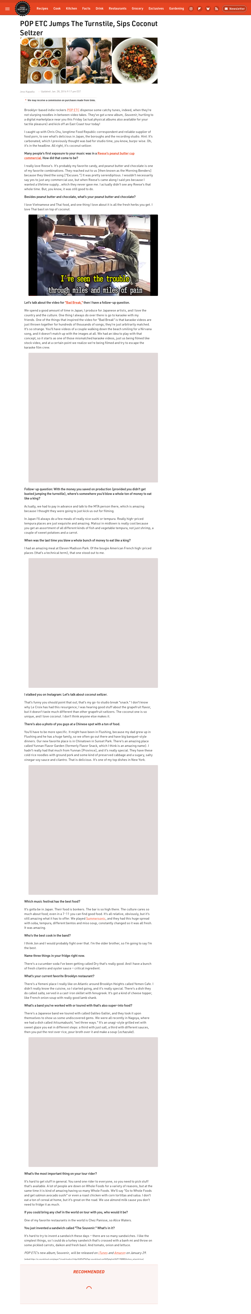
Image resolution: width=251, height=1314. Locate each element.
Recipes (42, 8)
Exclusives (156, 8)
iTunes (103, 1253)
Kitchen (71, 8)
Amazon (119, 1253)
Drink (99, 8)
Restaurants (117, 8)
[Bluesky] (208, 9)
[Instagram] (191, 9)
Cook (57, 8)
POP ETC (73, 110)
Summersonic (96, 918)
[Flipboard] (199, 9)
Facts (86, 8)
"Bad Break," (74, 302)
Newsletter (234, 8)
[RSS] (216, 9)
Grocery (137, 8)
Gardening (176, 8)
